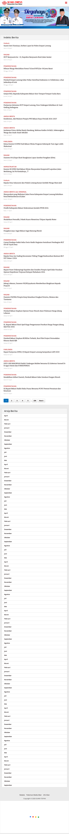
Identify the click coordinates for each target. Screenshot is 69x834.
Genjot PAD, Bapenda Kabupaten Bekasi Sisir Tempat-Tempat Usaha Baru (32, 94)
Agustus (7, 448)
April (6, 416)
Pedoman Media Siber (34, 795)
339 (35, 401)
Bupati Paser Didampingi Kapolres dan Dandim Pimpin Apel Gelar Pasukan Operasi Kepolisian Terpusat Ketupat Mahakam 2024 (33, 271)
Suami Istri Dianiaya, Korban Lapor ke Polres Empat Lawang (27, 46)
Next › (41, 401)
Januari (7, 428)
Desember (8, 432)
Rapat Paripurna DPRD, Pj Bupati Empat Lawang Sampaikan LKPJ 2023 (31, 352)
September (8, 444)
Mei (5, 460)
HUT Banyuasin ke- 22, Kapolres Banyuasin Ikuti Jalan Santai (27, 57)
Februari (7, 424)
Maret (6, 420)
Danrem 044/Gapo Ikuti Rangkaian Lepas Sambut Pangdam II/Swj (29, 158)
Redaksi (22, 795)
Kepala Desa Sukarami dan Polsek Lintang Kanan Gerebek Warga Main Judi (33, 183)
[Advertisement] (34, 817)
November (8, 436)
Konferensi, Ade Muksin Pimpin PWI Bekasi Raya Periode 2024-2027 (30, 119)
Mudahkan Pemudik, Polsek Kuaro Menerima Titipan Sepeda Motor (30, 219)
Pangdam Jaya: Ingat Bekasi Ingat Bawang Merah (23, 231)
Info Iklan (46, 795)
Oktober (7, 440)
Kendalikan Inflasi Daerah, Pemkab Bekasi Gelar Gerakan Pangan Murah (32, 377)
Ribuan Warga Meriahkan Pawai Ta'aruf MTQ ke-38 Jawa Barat (28, 69)
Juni (5, 456)
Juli (5, 452)
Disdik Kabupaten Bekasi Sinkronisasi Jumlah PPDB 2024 (26, 208)
